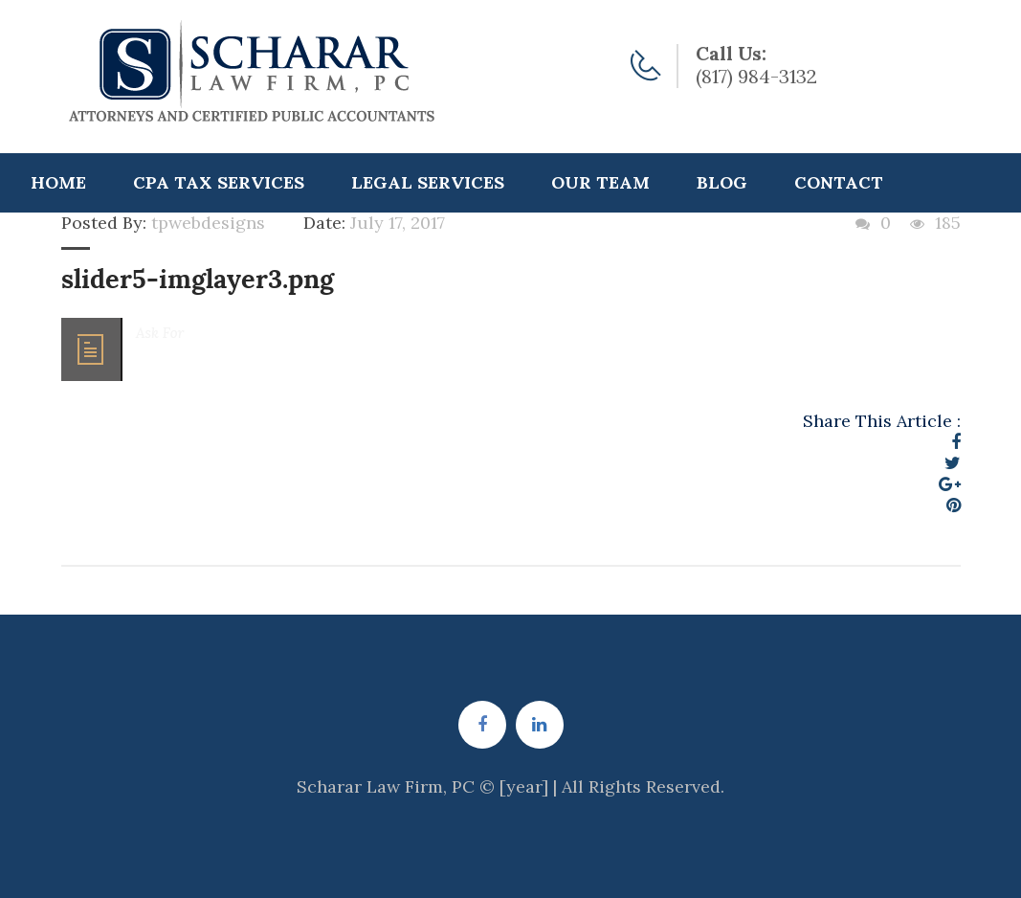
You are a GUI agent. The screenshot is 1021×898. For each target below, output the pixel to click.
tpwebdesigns (208, 223)
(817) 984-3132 (756, 76)
